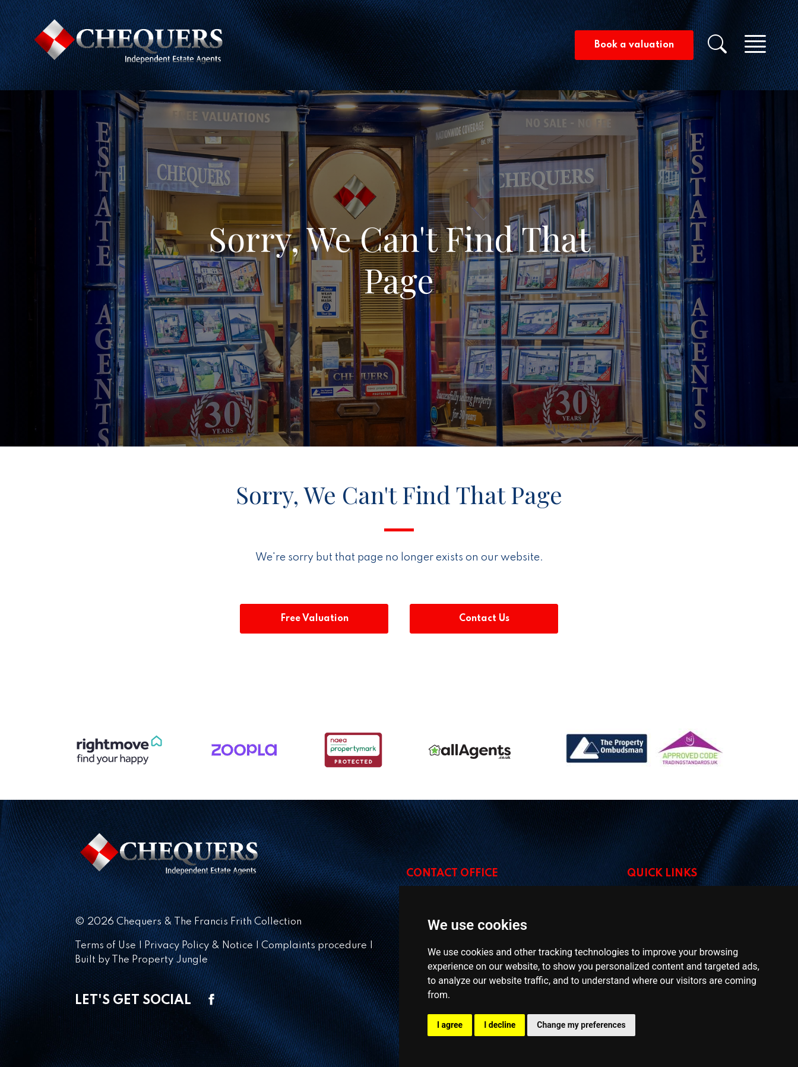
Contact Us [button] (484, 618)
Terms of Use (105, 946)
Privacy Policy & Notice (198, 946)
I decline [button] (499, 1025)
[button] (724, 48)
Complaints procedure (314, 946)
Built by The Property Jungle (141, 960)
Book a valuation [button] (634, 45)
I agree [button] (450, 1025)
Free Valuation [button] (314, 618)
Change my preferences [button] (581, 1025)
